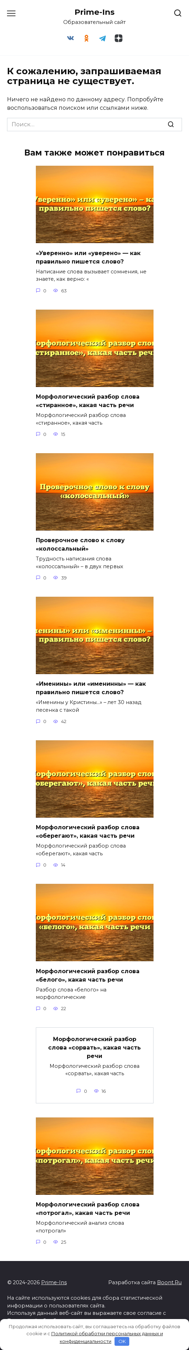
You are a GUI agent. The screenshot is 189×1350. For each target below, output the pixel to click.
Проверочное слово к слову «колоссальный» (80, 544)
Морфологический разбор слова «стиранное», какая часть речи (87, 400)
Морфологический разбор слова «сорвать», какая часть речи (94, 1047)
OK (122, 1341)
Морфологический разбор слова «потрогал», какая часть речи (87, 1208)
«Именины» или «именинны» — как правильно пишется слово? (91, 688)
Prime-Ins (94, 12)
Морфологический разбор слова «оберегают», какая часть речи (87, 831)
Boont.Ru (169, 1282)
